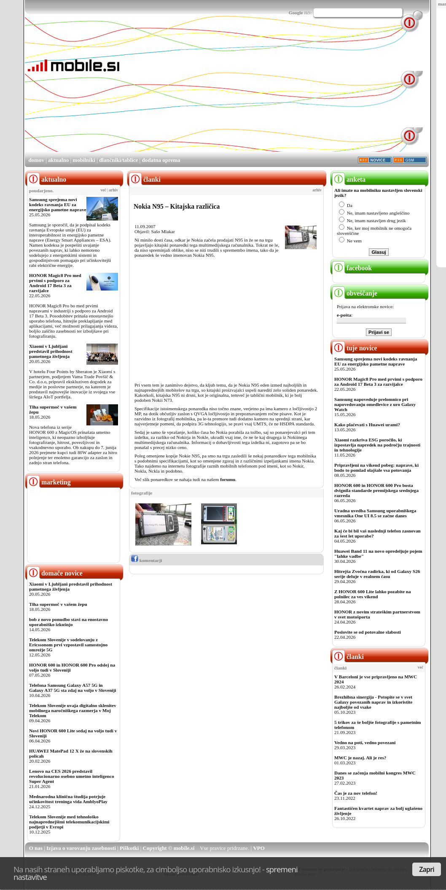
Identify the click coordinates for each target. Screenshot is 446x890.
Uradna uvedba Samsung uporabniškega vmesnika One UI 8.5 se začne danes (375, 513)
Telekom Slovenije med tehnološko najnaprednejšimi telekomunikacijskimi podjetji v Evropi (69, 821)
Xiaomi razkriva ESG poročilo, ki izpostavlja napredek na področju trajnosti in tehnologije (377, 444)
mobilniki (84, 160)
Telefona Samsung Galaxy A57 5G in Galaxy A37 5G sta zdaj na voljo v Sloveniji (72, 688)
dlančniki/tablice (118, 160)
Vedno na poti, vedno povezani (364, 742)
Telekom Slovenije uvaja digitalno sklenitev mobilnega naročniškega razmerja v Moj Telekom (72, 710)
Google (296, 12)
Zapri (426, 869)
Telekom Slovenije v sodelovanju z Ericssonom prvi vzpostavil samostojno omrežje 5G (68, 644)
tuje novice (354, 348)
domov (36, 160)
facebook (352, 268)
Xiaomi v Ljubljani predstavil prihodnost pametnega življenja (51, 351)
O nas (36, 848)
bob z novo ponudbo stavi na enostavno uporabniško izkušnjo (68, 622)
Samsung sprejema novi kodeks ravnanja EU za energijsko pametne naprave (57, 204)
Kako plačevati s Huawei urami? (367, 424)
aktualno (58, 160)
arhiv (113, 190)
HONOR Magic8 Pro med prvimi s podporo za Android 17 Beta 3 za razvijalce (55, 283)
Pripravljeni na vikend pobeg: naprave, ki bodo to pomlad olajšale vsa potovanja (376, 467)
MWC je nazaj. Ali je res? (360, 757)
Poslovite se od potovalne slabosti (367, 632)
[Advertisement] (225, 92)
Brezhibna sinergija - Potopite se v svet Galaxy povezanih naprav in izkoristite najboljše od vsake (373, 702)
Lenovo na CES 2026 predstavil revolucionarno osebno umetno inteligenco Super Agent (71, 776)
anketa (348, 179)
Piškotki (129, 848)
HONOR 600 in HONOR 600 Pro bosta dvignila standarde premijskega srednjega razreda (376, 490)
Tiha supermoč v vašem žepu (58, 604)
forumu (227, 479)
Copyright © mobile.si (169, 848)
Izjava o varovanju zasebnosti (81, 848)
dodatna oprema (161, 160)
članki (348, 656)
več (103, 190)
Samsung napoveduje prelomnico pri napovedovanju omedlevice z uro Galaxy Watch (375, 404)
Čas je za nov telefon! (355, 793)
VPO (258, 848)
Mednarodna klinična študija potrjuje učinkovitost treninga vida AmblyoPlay (68, 799)
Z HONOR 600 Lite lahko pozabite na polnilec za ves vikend (372, 594)
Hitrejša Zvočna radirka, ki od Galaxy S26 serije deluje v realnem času (377, 574)
